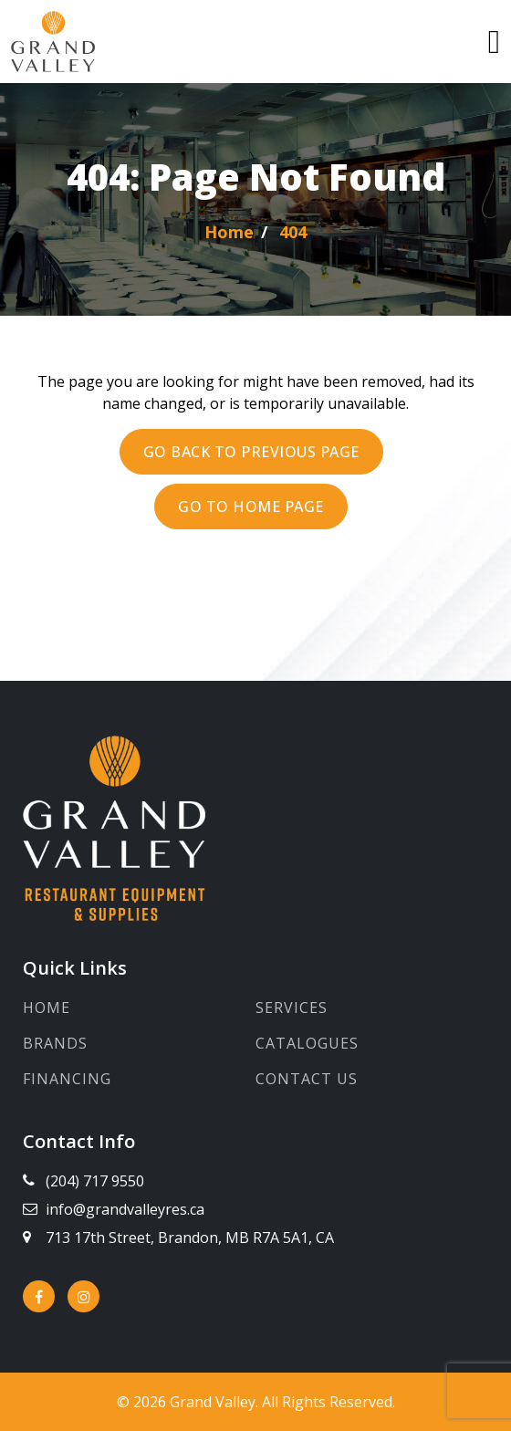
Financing (67, 1079)
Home (46, 1008)
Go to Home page (251, 506)
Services (292, 1008)
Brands (55, 1043)
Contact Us (307, 1079)
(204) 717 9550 (95, 1181)
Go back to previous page (251, 452)
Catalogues (307, 1043)
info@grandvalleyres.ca (125, 1209)
